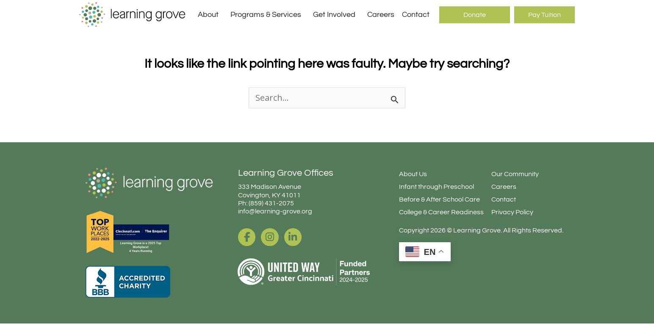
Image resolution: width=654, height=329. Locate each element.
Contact (416, 15)
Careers (380, 15)
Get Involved (336, 15)
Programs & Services (267, 15)
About (210, 15)
